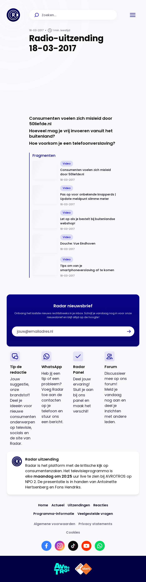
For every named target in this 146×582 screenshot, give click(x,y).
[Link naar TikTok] (73, 546)
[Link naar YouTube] (86, 546)
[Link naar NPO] (83, 568)
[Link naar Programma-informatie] (53, 513)
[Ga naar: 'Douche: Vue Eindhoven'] (74, 243)
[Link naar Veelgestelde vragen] (95, 513)
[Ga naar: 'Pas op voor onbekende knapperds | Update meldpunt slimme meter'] (74, 195)
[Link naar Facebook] (46, 546)
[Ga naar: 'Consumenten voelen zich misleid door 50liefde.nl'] (74, 171)
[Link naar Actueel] (57, 505)
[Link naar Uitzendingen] (79, 505)
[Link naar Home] (43, 505)
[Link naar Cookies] (73, 532)
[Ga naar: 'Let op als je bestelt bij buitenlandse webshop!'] (74, 220)
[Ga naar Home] (13, 15)
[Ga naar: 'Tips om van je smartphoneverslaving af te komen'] (74, 267)
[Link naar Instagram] (60, 546)
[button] (132, 15)
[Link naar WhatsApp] (100, 546)
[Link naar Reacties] (100, 505)
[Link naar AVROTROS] (62, 568)
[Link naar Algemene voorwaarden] (54, 523)
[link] (22, 398)
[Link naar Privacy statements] (95, 523)
